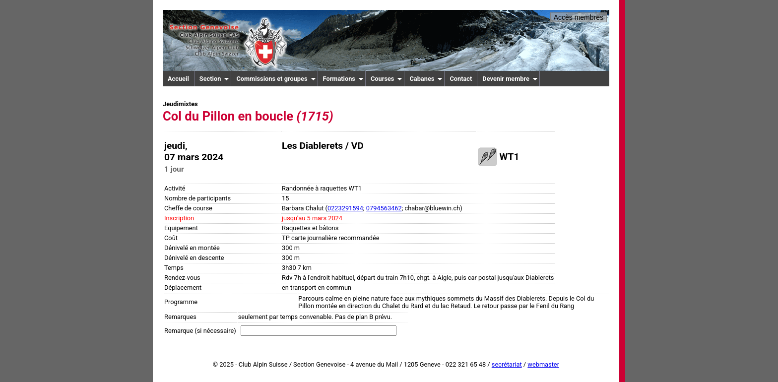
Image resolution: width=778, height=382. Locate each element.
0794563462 (384, 208)
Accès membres (578, 17)
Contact (461, 78)
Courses (387, 78)
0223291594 (345, 208)
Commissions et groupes (276, 78)
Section (214, 78)
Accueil (178, 78)
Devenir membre (510, 78)
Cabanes (426, 78)
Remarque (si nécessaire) (200, 330)
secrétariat (507, 364)
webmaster (543, 364)
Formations (343, 78)
